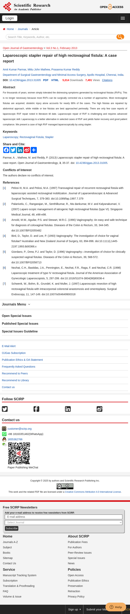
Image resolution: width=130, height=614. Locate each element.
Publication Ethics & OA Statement (22, 359)
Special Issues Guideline (20, 331)
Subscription (10, 580)
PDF (45, 80)
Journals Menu (16, 304)
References (11, 182)
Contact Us (9, 563)
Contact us (8, 387)
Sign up (73, 609)
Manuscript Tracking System (19, 575)
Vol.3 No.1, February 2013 (61, 48)
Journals (23, 29)
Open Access (76, 575)
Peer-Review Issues (80, 552)
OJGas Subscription (14, 352)
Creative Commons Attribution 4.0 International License (93, 492)
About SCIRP (78, 536)
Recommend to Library (15, 380)
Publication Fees (78, 542)
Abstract (9, 87)
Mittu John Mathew (39, 69)
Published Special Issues (20, 323)
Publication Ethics (78, 580)
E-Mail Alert (9, 346)
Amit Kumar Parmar (14, 69)
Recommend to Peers (15, 373)
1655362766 (15, 439)
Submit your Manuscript (101, 609)
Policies (74, 569)
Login (10, 18)
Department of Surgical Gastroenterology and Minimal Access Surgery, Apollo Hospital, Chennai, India (63, 74)
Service (9, 569)
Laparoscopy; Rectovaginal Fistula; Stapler (28, 137)
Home (10, 29)
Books (6, 552)
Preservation (75, 585)
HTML (55, 80)
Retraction (74, 591)
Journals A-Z (10, 542)
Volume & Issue (12, 596)
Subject (7, 547)
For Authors (75, 547)
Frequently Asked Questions (18, 366)
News (71, 563)
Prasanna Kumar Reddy (65, 69)
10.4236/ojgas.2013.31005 (25, 80)
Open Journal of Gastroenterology (23, 48)
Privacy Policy (76, 596)
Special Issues (76, 558)
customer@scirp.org (19, 428)
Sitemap (8, 558)
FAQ (5, 591)
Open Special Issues (17, 315)
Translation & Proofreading (19, 585)
